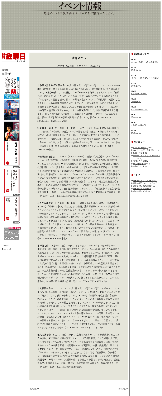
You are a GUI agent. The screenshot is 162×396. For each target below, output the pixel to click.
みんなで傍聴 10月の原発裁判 (144, 62)
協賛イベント (139, 153)
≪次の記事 (34, 389)
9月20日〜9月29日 (139, 94)
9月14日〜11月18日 (139, 109)
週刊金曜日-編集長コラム (144, 186)
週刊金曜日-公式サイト (143, 191)
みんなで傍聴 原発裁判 (143, 150)
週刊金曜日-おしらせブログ (145, 181)
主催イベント (139, 166)
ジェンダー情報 (140, 147)
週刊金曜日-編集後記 (142, 189)
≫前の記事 (123, 389)
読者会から (136, 70)
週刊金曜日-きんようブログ (145, 183)
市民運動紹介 (139, 164)
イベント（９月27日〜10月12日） (145, 78)
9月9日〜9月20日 (138, 125)
